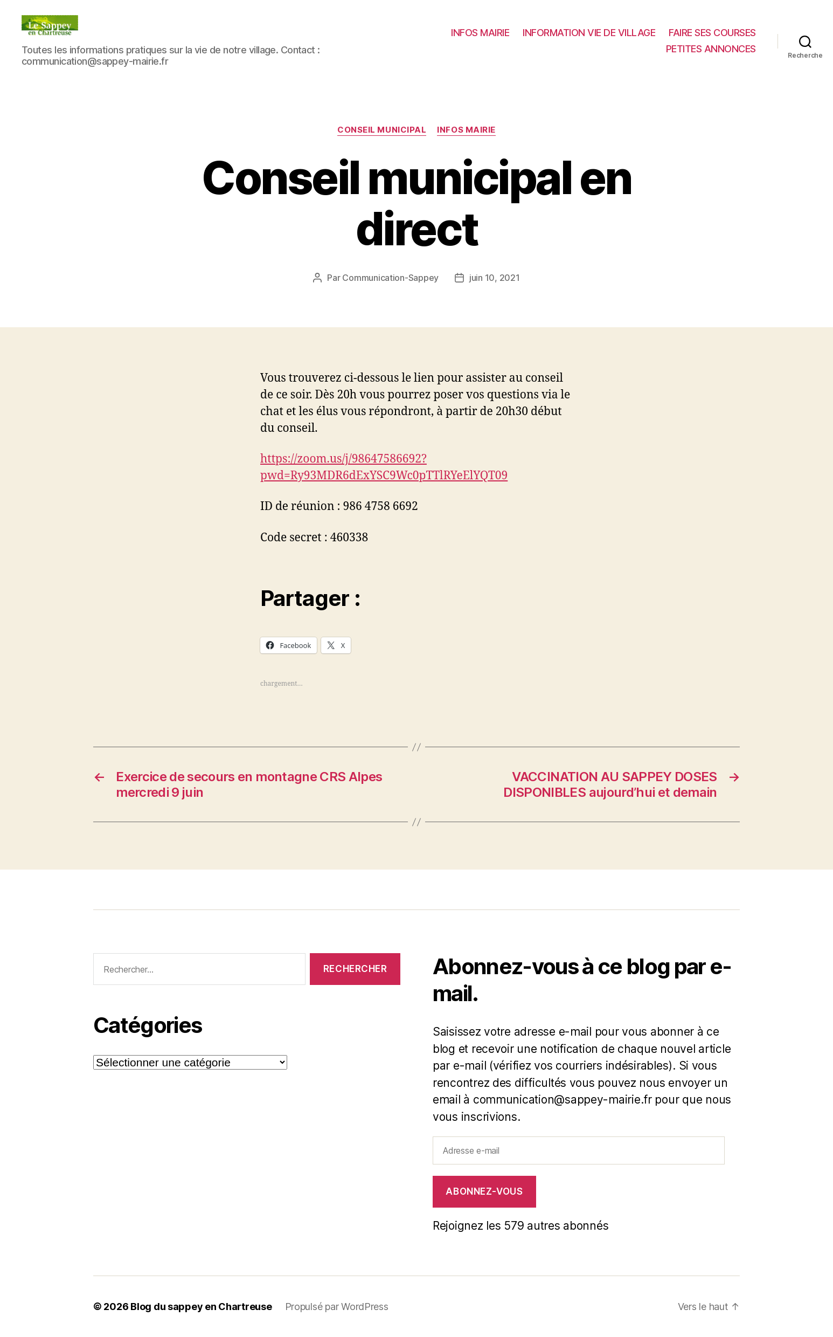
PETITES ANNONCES (711, 48)
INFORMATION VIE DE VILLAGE (589, 32)
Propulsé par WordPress (336, 1306)
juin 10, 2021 (494, 277)
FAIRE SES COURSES (712, 32)
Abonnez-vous (484, 1191)
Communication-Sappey (390, 277)
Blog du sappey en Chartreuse (201, 1306)
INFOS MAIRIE (480, 32)
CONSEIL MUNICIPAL (381, 130)
